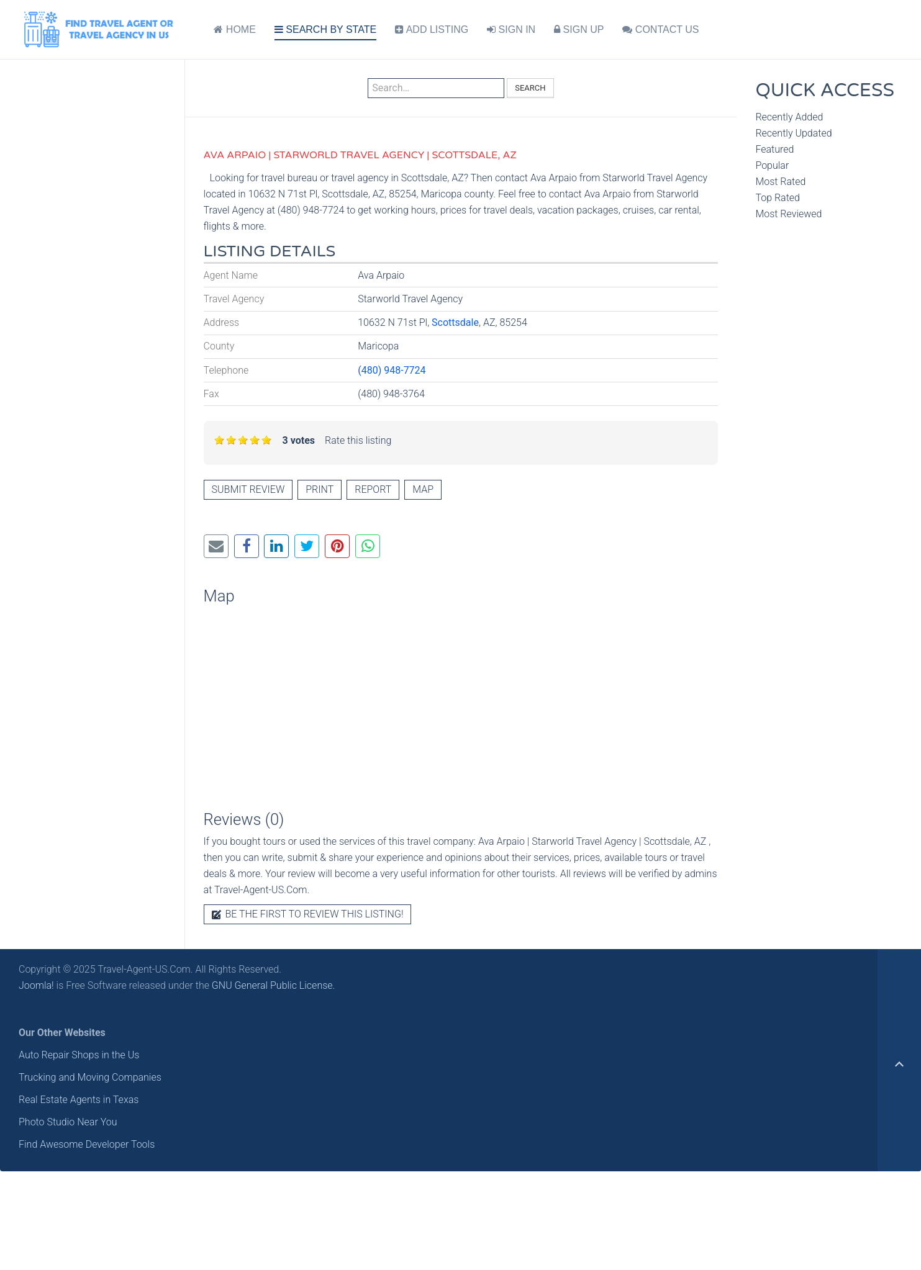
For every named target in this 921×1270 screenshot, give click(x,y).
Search (530, 87)
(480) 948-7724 (391, 370)
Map (422, 489)
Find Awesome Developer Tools (87, 1144)
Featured (774, 149)
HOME (234, 29)
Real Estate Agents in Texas (78, 1100)
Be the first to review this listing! (308, 914)
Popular (772, 165)
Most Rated (780, 181)
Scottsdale (455, 322)
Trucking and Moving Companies (90, 1077)
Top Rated (777, 198)
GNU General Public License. (273, 985)
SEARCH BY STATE (325, 29)
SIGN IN (511, 29)
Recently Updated (793, 133)
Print (319, 489)
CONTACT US (660, 29)
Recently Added (789, 117)
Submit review (248, 489)
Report (373, 489)
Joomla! (36, 985)
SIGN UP (579, 29)
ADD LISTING (431, 29)
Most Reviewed (788, 214)
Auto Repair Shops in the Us (79, 1055)
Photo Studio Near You (68, 1122)
